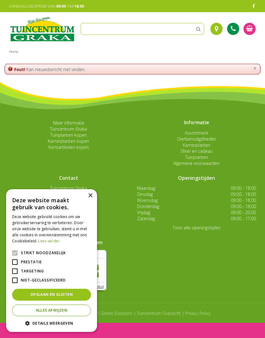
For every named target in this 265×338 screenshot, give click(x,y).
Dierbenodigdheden (196, 139)
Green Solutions (116, 313)
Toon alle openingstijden (196, 227)
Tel (233, 29)
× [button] (90, 195)
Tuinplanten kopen (68, 135)
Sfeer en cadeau (197, 151)
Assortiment (196, 133)
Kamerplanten (196, 145)
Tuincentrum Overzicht (159, 313)
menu (20, 330)
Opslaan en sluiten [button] (51, 294)
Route (216, 29)
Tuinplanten (196, 157)
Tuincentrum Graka (68, 129)
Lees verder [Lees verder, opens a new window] (48, 241)
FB (253, 6)
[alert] (51, 260)
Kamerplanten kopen (68, 141)
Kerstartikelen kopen (69, 147)
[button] (51, 323)
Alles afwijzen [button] (52, 310)
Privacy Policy (197, 313)
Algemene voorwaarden (196, 163)
